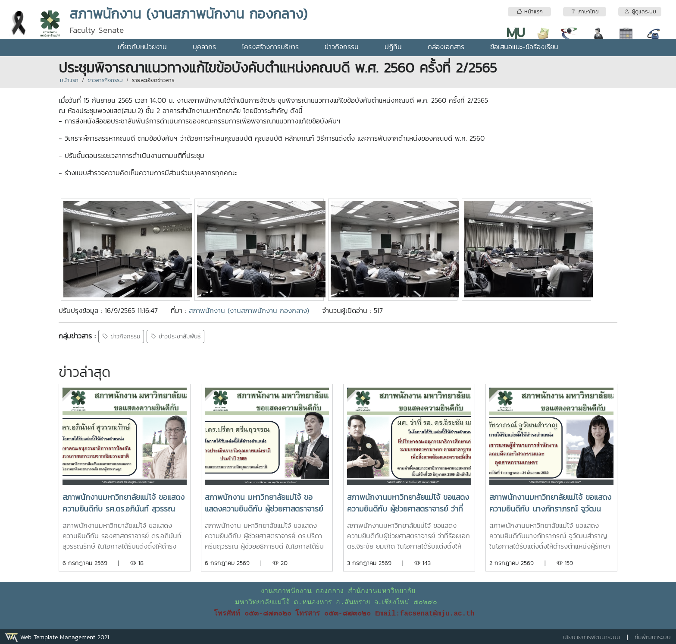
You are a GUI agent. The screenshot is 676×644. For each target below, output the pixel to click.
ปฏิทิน (393, 46)
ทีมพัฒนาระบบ (653, 637)
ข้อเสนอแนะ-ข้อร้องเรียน (524, 46)
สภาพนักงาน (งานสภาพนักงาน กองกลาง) (249, 310)
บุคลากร (204, 46)
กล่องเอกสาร (446, 46)
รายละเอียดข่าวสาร (153, 80)
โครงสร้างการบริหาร (270, 46)
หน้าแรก (69, 80)
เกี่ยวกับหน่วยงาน (142, 46)
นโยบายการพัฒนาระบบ (591, 637)
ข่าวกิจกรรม (342, 46)
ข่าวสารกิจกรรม (105, 80)
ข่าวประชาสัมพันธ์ (175, 336)
